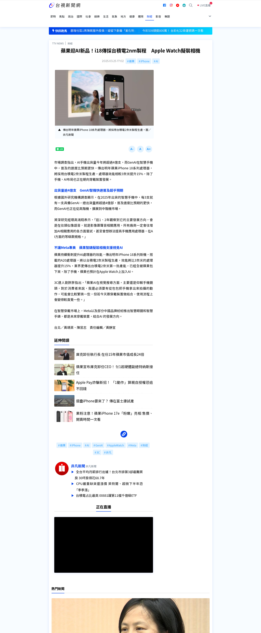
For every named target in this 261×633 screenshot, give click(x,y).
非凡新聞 (88, 457)
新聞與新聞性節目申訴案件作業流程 (140, 592)
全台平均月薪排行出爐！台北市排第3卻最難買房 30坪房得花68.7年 (119, 466)
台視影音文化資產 (59, 588)
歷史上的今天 (92, 602)
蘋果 (131, 51)
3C (98, 444)
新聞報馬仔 (90, 597)
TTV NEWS (58, 33)
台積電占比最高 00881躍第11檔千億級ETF (117, 485)
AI (157, 51)
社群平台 (54, 602)
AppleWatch (116, 436)
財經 (70, 33)
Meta (133, 436)
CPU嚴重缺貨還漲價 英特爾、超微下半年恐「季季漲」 (119, 477)
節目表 (53, 597)
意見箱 (88, 592)
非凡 (108, 444)
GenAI (99, 436)
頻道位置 (54, 592)
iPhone (145, 51)
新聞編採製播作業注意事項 (135, 588)
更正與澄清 (90, 588)
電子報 (123, 597)
